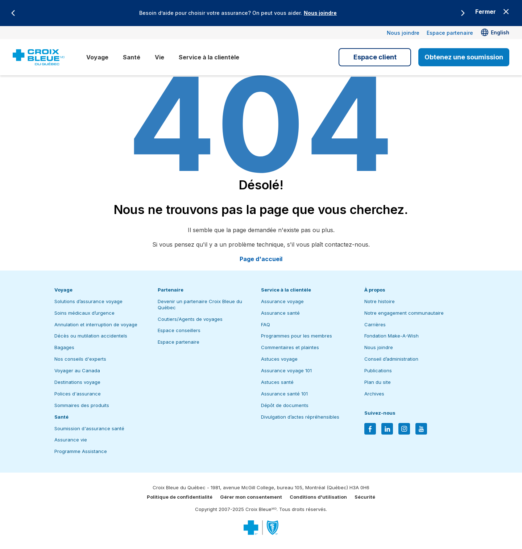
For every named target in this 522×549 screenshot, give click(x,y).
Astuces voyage (279, 359)
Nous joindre (320, 13)
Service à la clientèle (209, 57)
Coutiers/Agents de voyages (190, 319)
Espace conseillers (179, 330)
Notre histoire (379, 301)
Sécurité (365, 497)
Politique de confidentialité (179, 497)
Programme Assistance (80, 451)
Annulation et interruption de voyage (95, 324)
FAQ (265, 324)
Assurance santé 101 (284, 394)
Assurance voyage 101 (286, 370)
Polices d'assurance (77, 394)
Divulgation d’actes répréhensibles (300, 417)
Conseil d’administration (391, 359)
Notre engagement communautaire (404, 313)
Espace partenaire (450, 33)
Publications (378, 370)
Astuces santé (277, 382)
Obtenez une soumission (463, 57)
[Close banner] (492, 11)
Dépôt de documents (284, 405)
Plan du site (377, 382)
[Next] (463, 13)
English (500, 32)
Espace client (375, 57)
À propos (374, 290)
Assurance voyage (282, 301)
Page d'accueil (261, 259)
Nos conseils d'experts (80, 359)
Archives (374, 394)
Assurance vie (70, 440)
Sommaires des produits (81, 405)
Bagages (64, 347)
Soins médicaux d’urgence (84, 313)
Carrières (375, 324)
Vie (159, 57)
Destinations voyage (77, 382)
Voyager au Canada (77, 370)
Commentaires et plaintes (290, 347)
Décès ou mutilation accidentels (90, 336)
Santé (131, 57)
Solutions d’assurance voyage (88, 301)
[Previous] (13, 13)
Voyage (97, 57)
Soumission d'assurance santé (89, 428)
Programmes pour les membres (296, 336)
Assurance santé (280, 313)
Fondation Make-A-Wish (391, 336)
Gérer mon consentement (251, 497)
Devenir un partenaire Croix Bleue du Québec (200, 304)
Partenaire (170, 290)
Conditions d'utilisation (318, 497)
